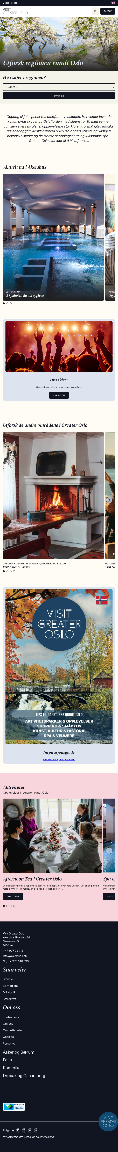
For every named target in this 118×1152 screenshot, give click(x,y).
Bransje (8, 979)
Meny (108, 11)
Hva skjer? (59, 395)
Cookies (8, 1037)
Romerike (11, 1067)
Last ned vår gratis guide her (59, 759)
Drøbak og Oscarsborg (24, 1075)
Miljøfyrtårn (10, 992)
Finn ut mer (13, 896)
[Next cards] (109, 500)
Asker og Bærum (18, 1052)
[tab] (4, 303)
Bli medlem (10, 985)
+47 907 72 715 (13, 950)
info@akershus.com (15, 956)
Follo (7, 1059)
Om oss (8, 1023)
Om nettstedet (13, 1030)
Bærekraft (9, 999)
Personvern (10, 1043)
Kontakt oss (11, 1017)
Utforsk (59, 96)
